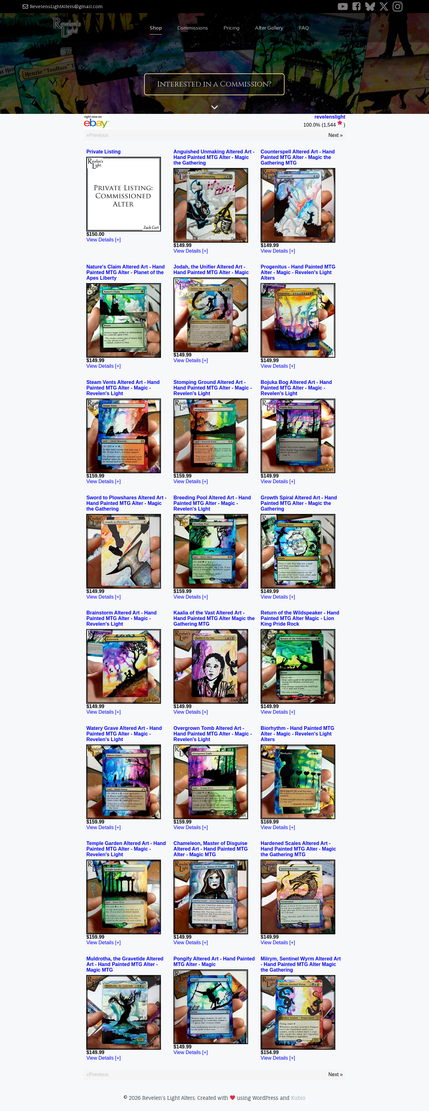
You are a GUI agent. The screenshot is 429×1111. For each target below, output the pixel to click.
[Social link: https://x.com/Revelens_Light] (386, 7)
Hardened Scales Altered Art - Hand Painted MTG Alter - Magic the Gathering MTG (298, 849)
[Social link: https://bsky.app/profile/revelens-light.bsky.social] (372, 7)
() (324, 125)
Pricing (231, 28)
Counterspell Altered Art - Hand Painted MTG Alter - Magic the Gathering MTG (298, 157)
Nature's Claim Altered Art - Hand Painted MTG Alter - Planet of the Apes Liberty (125, 272)
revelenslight (329, 116)
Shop (156, 28)
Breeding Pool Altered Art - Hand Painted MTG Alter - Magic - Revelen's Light (212, 503)
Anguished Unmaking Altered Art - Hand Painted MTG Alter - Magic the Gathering (213, 157)
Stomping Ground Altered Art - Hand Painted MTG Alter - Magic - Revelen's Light (212, 388)
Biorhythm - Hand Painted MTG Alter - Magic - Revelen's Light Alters (297, 734)
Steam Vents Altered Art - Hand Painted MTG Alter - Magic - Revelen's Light (122, 388)
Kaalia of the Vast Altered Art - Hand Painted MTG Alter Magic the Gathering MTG (214, 618)
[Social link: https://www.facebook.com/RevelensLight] (358, 7)
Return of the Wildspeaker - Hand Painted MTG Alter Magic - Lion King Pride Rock (300, 618)
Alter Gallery (269, 28)
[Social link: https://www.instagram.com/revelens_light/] (399, 7)
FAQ (304, 28)
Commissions (192, 28)
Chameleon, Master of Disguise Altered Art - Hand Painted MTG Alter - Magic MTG (210, 849)
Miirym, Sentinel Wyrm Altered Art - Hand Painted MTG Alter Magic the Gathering (301, 964)
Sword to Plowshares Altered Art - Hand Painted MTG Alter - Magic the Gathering (126, 503)
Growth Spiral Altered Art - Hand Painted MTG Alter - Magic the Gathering (299, 503)
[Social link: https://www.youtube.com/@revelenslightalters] (344, 7)
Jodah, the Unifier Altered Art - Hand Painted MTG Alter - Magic (211, 269)
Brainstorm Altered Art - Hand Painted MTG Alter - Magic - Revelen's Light (121, 618)
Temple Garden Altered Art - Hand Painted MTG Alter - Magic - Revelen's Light (126, 849)
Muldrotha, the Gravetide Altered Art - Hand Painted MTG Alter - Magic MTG (124, 964)
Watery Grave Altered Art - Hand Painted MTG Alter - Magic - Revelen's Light (124, 734)
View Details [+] (103, 239)
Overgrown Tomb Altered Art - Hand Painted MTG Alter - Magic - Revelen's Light (212, 734)
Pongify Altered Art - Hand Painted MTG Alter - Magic (214, 961)
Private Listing (103, 151)
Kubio (298, 1098)
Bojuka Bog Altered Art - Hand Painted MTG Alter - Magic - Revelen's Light (296, 388)
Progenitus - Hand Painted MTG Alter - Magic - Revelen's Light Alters (298, 272)
